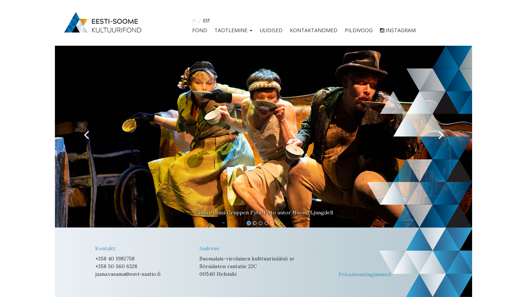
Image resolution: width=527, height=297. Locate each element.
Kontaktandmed (313, 30)
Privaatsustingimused (365, 274)
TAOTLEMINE (233, 30)
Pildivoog (359, 30)
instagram (398, 30)
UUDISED (271, 30)
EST (206, 21)
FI (194, 21)
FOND (199, 30)
